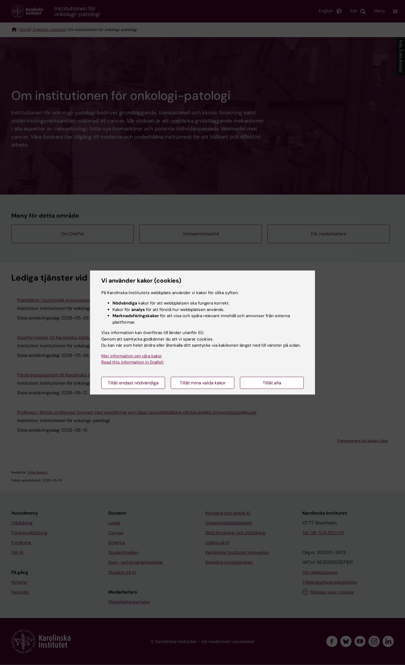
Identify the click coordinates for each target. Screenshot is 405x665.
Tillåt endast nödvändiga (133, 383)
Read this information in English (132, 362)
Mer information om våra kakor (131, 356)
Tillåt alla (272, 383)
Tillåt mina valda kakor (203, 383)
